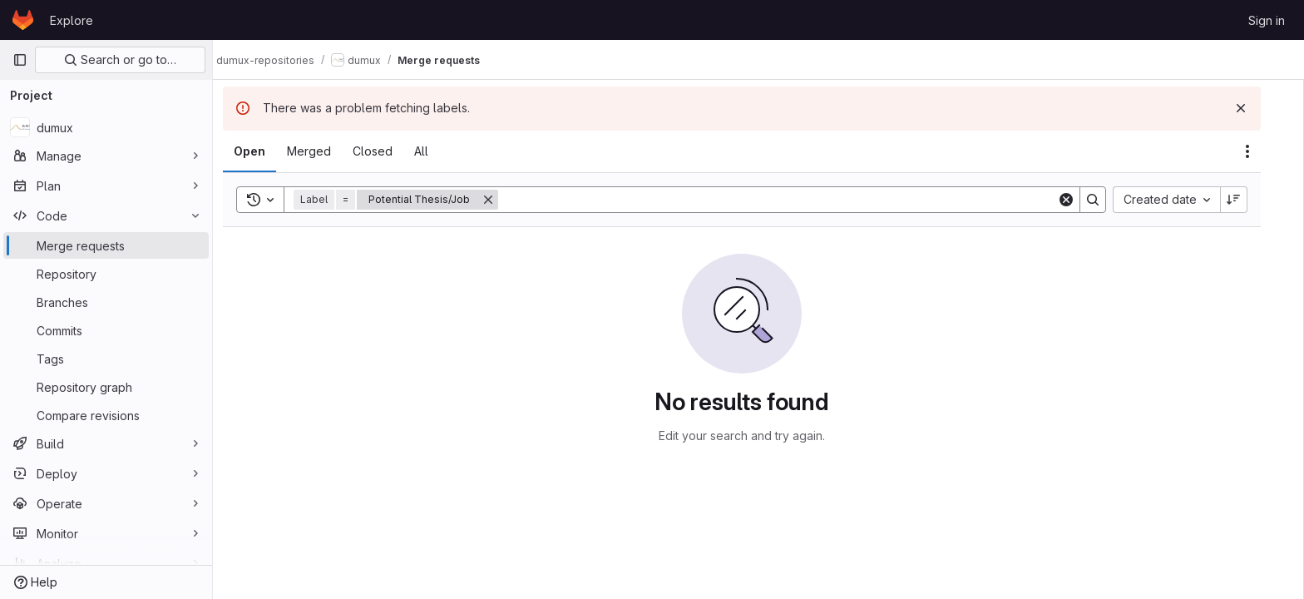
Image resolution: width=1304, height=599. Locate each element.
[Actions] (1264, 151)
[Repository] (106, 273)
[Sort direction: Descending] (1250, 199)
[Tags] (106, 358)
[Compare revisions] (106, 415)
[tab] (266, 151)
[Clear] (1083, 200)
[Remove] (505, 200)
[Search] (794, 200)
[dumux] (106, 127)
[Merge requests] (106, 245)
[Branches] (106, 302)
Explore (71, 20)
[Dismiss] (1257, 108)
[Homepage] (23, 20)
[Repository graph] (106, 387)
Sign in (1266, 20)
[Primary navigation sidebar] (20, 60)
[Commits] (106, 330)
